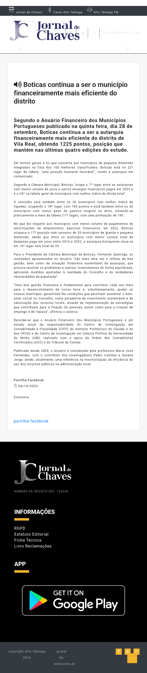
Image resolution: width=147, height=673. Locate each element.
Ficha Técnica (28, 540)
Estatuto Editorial (31, 534)
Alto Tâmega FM (102, 12)
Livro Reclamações (33, 546)
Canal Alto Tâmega (64, 12)
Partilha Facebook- (29, 380)
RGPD (19, 528)
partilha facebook (31, 421)
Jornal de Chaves (24, 12)
